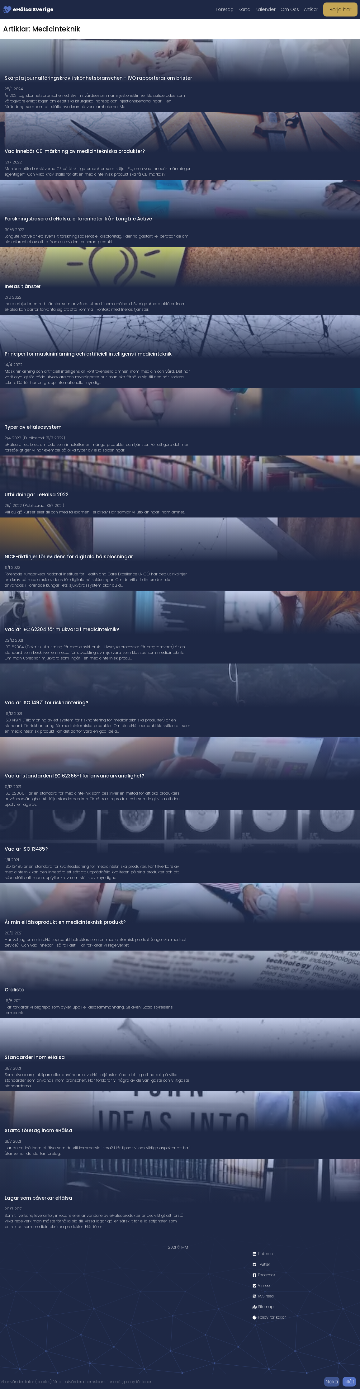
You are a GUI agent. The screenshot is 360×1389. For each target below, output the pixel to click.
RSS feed (263, 1296)
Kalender (265, 9)
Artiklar (311, 9)
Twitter (261, 1264)
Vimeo (261, 1285)
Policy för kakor (269, 1317)
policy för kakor (138, 1381)
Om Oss (290, 9)
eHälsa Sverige (28, 9)
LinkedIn (263, 1253)
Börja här (340, 9)
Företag (225, 9)
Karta (244, 9)
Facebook (264, 1275)
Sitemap (263, 1306)
